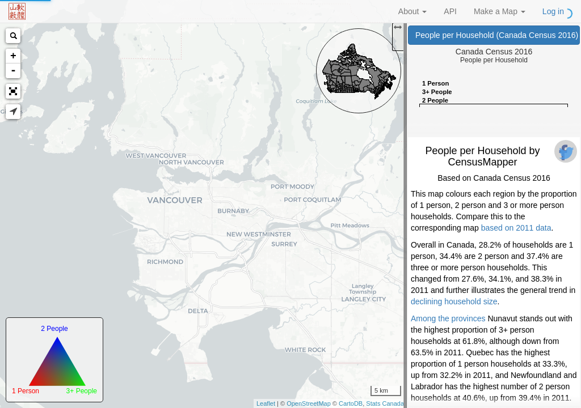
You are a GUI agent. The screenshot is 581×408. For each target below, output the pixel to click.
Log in (553, 11)
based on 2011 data (516, 227)
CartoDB (351, 403)
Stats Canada (385, 403)
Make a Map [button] (499, 11)
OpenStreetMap (309, 403)
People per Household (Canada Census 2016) (497, 35)
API (450, 11)
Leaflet (265, 403)
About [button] (412, 11)
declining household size (454, 301)
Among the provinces (448, 318)
